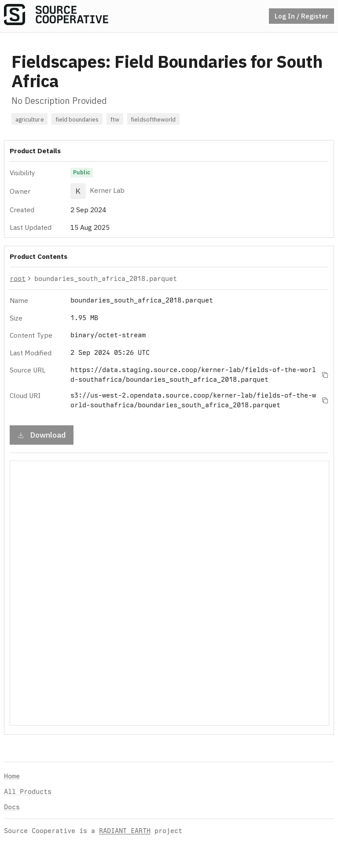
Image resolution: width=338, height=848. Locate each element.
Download (42, 435)
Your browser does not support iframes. (169, 593)
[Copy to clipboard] (325, 374)
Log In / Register (301, 15)
